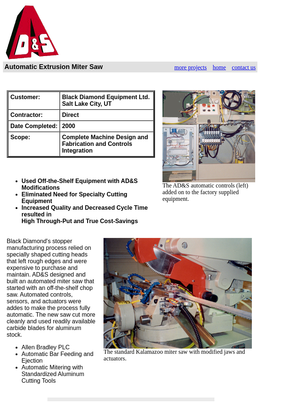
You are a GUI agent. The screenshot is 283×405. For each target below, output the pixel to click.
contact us (244, 67)
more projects (190, 67)
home (219, 67)
